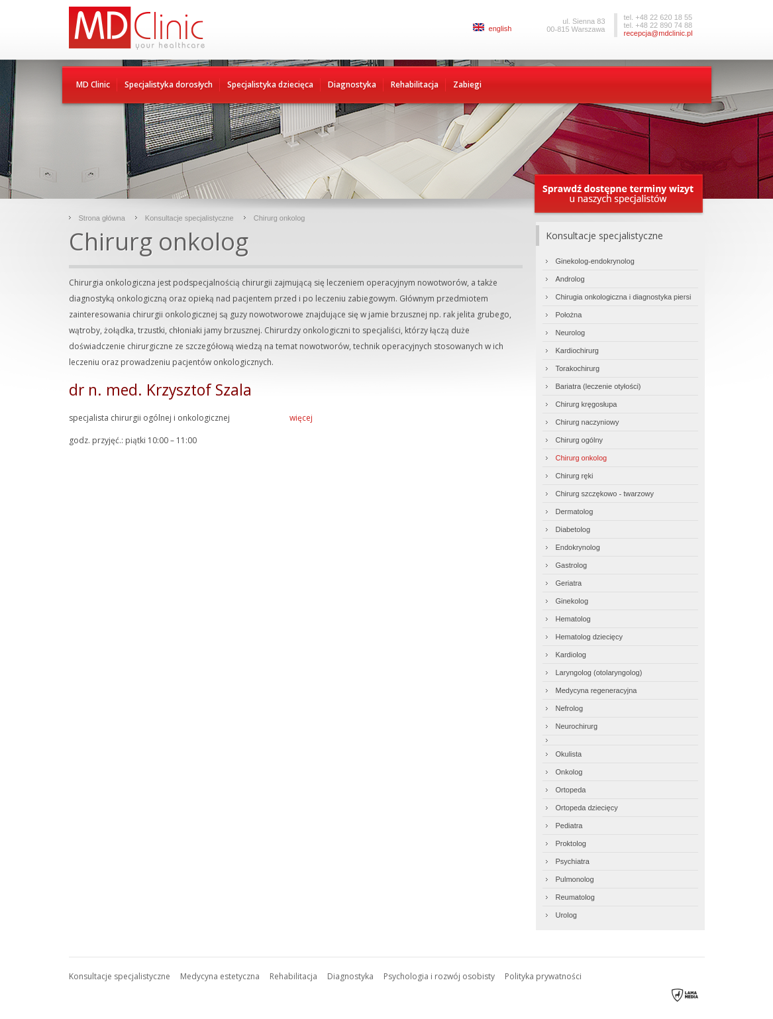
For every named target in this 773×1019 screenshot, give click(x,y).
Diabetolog (573, 529)
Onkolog (569, 772)
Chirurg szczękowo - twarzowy (605, 494)
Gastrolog (572, 565)
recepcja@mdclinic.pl (658, 33)
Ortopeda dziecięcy (587, 808)
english (492, 28)
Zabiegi (467, 84)
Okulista (569, 754)
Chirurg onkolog (279, 218)
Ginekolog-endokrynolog (595, 261)
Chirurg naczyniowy (587, 422)
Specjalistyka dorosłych (169, 84)
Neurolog (571, 333)
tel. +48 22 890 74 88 (658, 25)
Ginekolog (572, 601)
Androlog (570, 279)
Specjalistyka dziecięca (270, 84)
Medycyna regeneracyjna (596, 690)
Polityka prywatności (543, 976)
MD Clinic (93, 84)
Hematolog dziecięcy (589, 637)
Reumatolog (575, 897)
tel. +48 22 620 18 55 (658, 17)
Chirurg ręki (574, 476)
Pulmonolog (575, 879)
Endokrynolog (578, 547)
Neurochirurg (577, 726)
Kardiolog (571, 655)
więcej (301, 417)
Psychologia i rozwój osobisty (439, 976)
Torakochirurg (578, 368)
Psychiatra (573, 861)
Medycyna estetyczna (220, 976)
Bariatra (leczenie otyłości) (598, 386)
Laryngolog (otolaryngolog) (599, 672)
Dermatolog (574, 511)
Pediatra (569, 826)
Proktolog (571, 843)
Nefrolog (570, 708)
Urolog (566, 915)
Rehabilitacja (414, 84)
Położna (569, 315)
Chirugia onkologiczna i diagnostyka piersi (624, 297)
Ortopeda (571, 790)
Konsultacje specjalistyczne (189, 218)
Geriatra (569, 583)
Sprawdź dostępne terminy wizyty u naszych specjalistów (619, 194)
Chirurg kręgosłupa (586, 404)
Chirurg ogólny (579, 440)
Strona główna (102, 218)
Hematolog (573, 619)
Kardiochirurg (577, 350)
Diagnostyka (352, 84)
